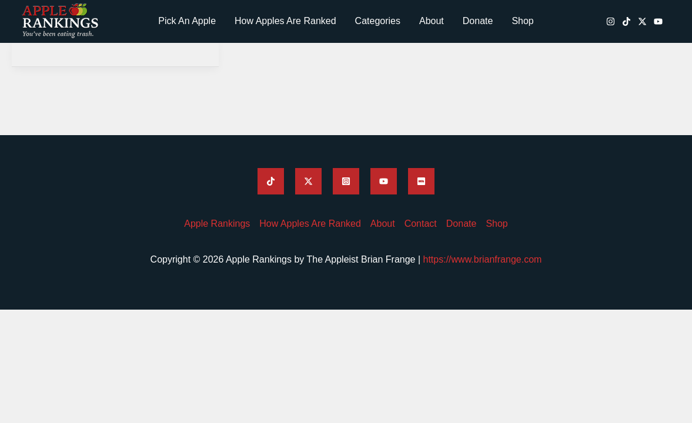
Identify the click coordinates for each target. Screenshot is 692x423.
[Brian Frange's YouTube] (658, 21)
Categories (377, 21)
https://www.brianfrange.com (482, 259)
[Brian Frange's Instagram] (610, 21)
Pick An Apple (187, 21)
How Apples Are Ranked (285, 21)
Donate (478, 21)
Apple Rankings (217, 224)
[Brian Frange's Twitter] (308, 181)
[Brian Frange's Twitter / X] (642, 21)
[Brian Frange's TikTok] (626, 21)
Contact (420, 224)
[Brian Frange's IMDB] (421, 181)
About (431, 21)
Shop (522, 21)
